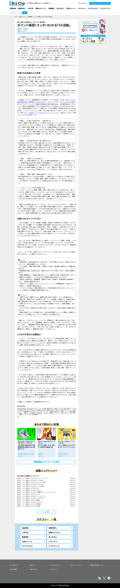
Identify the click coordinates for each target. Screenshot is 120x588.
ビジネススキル (27, 546)
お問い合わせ (33, 569)
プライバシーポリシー (76, 565)
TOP (16, 16)
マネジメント (53, 541)
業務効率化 (53, 528)
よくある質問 (13, 569)
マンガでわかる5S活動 (67, 102)
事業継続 (25, 537)
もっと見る (46, 512)
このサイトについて (55, 565)
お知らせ (32, 565)
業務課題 (30, 16)
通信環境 (25, 528)
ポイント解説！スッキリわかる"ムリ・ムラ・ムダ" (41, 113)
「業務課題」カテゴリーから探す (46, 461)
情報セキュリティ (54, 532)
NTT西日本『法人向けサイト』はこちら (100, 3)
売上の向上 (53, 537)
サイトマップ (53, 569)
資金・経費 (31, 454)
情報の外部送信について (97, 565)
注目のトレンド (22, 16)
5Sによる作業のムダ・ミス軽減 (47, 106)
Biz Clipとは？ (82, 3)
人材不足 (25, 532)
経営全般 (25, 29)
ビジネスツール (54, 546)
